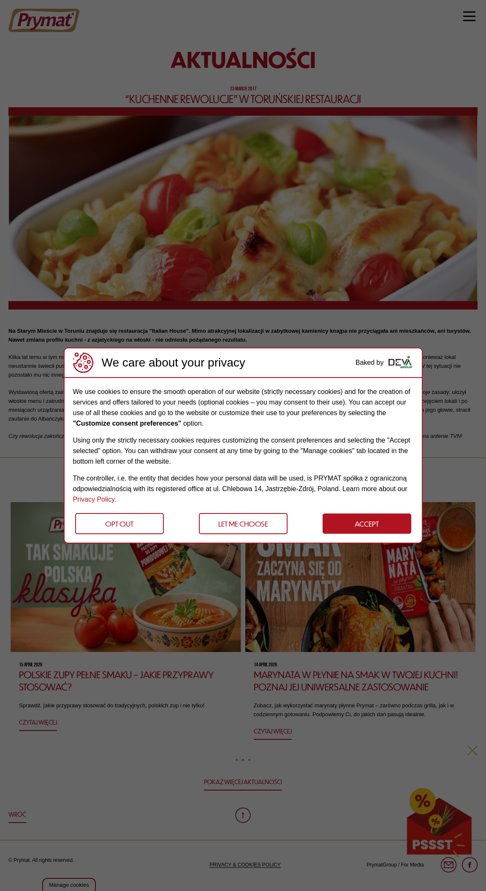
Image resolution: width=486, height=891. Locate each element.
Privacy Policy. (95, 499)
